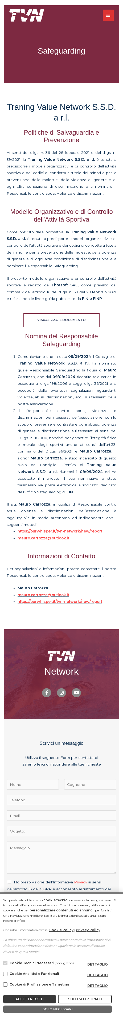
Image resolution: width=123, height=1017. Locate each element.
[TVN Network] (26, 15)
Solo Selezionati (85, 999)
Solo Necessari (58, 1009)
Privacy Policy (88, 930)
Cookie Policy (61, 930)
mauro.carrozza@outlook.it (43, 538)
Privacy (80, 882)
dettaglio (97, 964)
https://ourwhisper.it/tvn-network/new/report (60, 531)
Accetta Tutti (29, 999)
